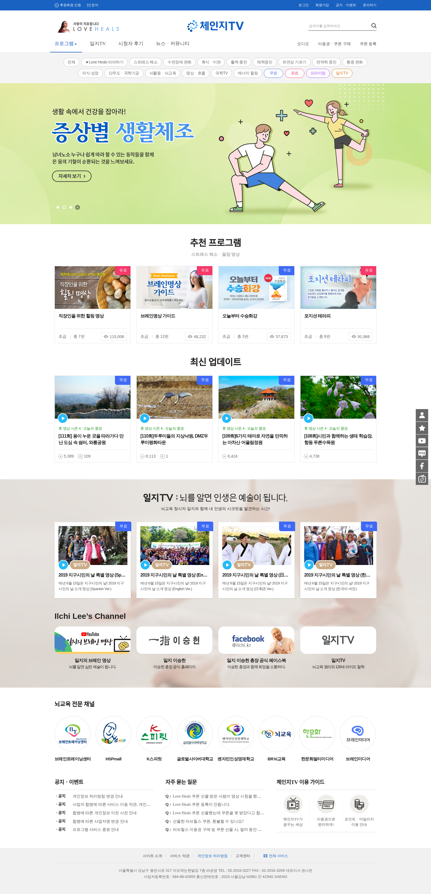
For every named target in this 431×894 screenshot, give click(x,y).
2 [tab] (64, 207)
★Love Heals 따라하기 (104, 62)
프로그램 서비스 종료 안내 (96, 829)
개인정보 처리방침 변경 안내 (98, 796)
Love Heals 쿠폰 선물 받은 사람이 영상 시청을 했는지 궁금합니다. (230, 796)
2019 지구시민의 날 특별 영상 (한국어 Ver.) (343, 575)
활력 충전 (239, 62)
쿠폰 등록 (368, 44)
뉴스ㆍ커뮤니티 (173, 43)
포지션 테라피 (317, 316)
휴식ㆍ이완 (211, 62)
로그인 (304, 5)
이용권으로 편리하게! (326, 822)
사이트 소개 (152, 856)
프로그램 (64, 43)
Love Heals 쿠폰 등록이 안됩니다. (201, 804)
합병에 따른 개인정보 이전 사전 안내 (105, 813)
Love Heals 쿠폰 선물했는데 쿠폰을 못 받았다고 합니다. (221, 813)
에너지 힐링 (248, 73)
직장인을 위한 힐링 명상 (81, 316)
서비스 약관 (179, 856)
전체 (71, 62)
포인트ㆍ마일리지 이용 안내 (359, 822)
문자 (95, 5)
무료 (273, 73)
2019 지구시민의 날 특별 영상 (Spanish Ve (97, 575)
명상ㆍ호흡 (195, 73)
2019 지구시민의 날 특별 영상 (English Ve (179, 575)
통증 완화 (355, 62)
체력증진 (264, 62)
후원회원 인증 (70, 5)
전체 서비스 (278, 856)
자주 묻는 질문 (181, 782)
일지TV (98, 43)
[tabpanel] (215, 153)
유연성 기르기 (294, 62)
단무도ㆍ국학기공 (124, 73)
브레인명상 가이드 (157, 316)
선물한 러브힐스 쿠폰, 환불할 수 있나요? (208, 821)
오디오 (303, 44)
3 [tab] (70, 207)
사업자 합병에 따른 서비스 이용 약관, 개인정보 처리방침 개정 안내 (131, 804)
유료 (295, 73)
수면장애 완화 (179, 62)
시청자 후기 (130, 43)
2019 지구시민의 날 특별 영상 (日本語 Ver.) (261, 575)
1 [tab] (57, 207)
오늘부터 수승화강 (239, 316)
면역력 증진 (326, 62)
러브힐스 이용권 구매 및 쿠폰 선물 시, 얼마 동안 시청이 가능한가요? (232, 829)
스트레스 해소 (145, 62)
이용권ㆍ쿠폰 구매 (334, 44)
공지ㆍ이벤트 (346, 5)
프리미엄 (318, 73)
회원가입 (322, 5)
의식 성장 (90, 73)
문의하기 (369, 5)
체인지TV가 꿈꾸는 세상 (293, 822)
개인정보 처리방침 (212, 856)
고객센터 (243, 856)
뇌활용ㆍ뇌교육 (162, 73)
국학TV (221, 73)
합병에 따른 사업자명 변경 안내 (100, 821)
